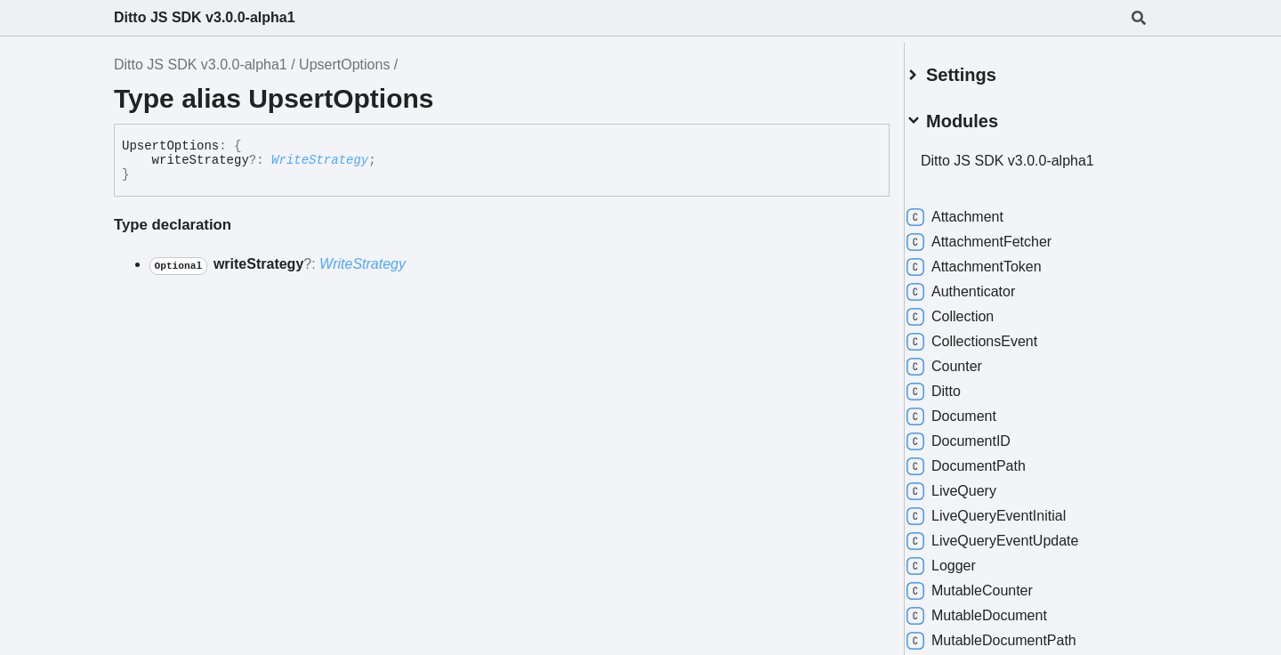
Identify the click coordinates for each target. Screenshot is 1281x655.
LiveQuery (973, 484)
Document (973, 409)
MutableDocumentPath (1013, 634)
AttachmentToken (995, 260)
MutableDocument (998, 609)
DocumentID (980, 434)
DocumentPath (987, 459)
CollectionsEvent (993, 335)
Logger (962, 559)
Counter (965, 359)
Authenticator (982, 285)
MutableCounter (991, 584)
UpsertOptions (344, 64)
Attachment (976, 210)
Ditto (955, 384)
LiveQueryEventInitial (1007, 509)
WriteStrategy (319, 160)
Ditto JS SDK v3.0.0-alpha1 (204, 17)
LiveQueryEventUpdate (1014, 534)
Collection (971, 310)
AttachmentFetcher (1000, 235)
